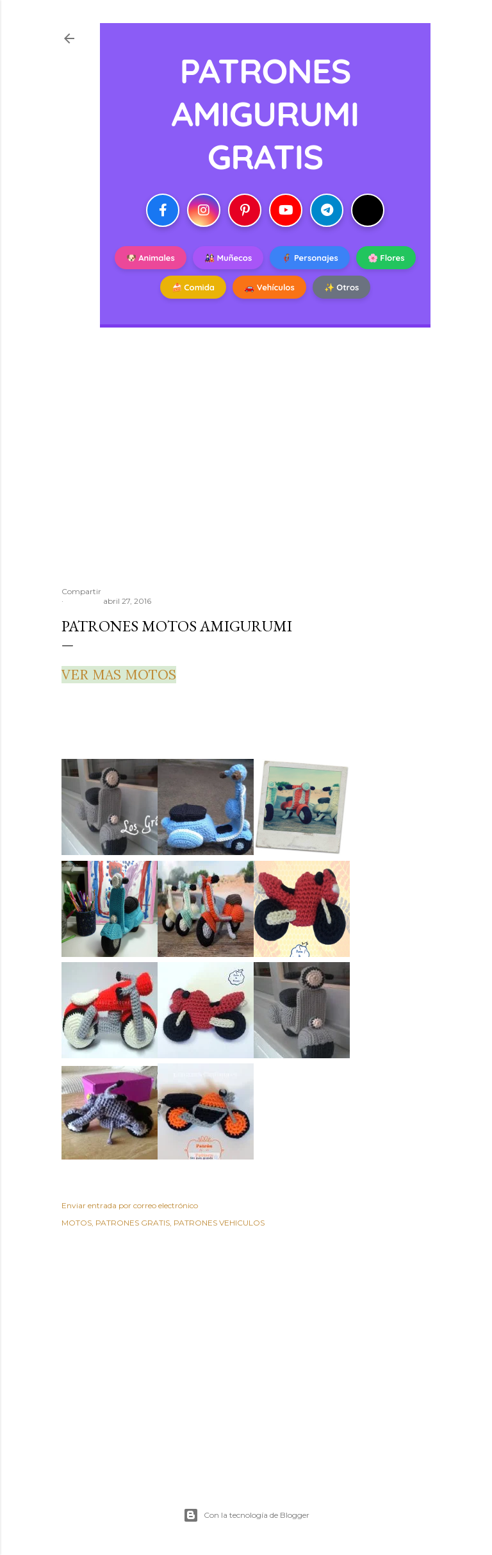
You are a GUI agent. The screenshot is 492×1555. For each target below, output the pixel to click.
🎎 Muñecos (228, 258)
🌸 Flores (386, 258)
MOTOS (77, 1222)
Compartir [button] (81, 591)
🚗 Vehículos (269, 287)
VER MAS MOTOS (119, 674)
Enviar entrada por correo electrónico (130, 1205)
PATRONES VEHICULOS (219, 1222)
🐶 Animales (150, 258)
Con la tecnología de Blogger (246, 1515)
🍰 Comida (193, 287)
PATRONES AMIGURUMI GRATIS (265, 113)
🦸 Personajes (309, 258)
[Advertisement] (246, 464)
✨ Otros (341, 287)
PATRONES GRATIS (132, 1222)
